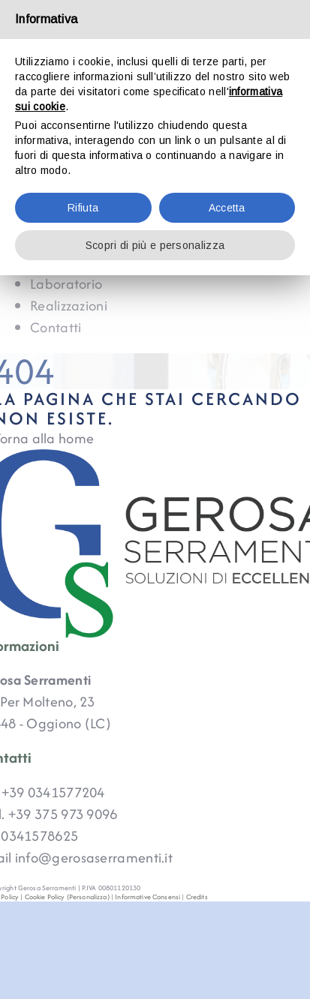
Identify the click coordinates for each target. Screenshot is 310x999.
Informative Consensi (147, 897)
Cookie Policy (45, 897)
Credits (197, 897)
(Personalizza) (88, 897)
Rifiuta (83, 208)
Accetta (227, 208)
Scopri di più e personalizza (155, 245)
